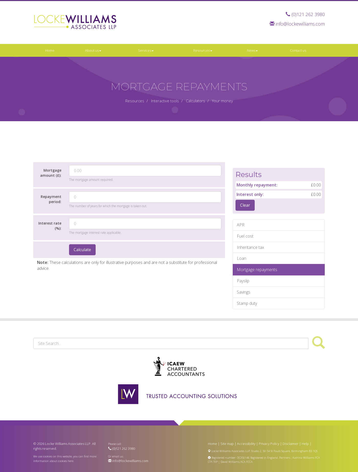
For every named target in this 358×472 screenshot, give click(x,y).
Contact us (298, 50)
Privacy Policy (269, 443)
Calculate (82, 285)
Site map (227, 443)
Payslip (243, 316)
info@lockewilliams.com (300, 24)
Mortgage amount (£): (50, 208)
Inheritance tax (250, 282)
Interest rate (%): (49, 261)
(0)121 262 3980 (308, 14)
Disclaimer (290, 443)
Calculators (195, 100)
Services (146, 50)
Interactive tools (165, 100)
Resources (202, 50)
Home (49, 50)
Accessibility (246, 443)
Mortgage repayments (257, 305)
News (252, 50)
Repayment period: (51, 234)
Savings (243, 327)
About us (93, 50)
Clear (245, 240)
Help (305, 443)
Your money (222, 100)
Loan (241, 294)
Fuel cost (245, 271)
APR (240, 260)
